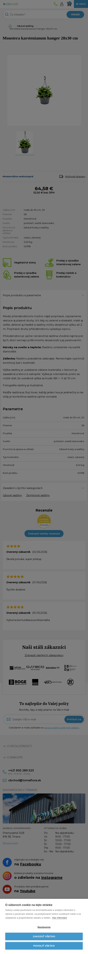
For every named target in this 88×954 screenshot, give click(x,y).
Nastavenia (43, 927)
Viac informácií (59, 917)
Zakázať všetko (44, 936)
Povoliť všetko (44, 945)
